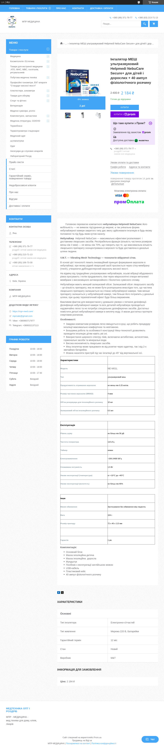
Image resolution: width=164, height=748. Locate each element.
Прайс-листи (16, 162)
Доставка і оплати (101, 8)
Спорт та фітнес (18, 100)
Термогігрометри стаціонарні (24, 131)
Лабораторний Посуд (20, 156)
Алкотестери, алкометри (22, 90)
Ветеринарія (16, 105)
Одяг (12, 146)
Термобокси (16, 126)
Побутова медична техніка (23, 77)
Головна (14, 8)
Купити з (125, 114)
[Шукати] (144, 24)
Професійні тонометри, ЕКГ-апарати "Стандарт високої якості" (28, 84)
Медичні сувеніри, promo (22, 111)
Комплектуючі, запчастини (23, 116)
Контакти (78, 8)
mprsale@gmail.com (22, 316)
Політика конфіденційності (104, 743)
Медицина (15, 56)
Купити (125, 107)
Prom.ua (97, 737)
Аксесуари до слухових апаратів (26, 151)
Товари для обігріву (20, 95)
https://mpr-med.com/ (23, 311)
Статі (12, 168)
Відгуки (13, 199)
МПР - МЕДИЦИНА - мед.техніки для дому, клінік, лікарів (21, 720)
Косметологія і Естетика (22, 61)
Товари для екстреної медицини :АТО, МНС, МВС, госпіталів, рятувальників (26, 69)
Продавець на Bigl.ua (82, 740)
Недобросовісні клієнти (22, 185)
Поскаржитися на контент (78, 743)
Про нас (61, 8)
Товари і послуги (36, 8)
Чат (150, 739)
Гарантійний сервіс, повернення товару (20, 177)
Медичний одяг (17, 136)
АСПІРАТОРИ (17, 141)
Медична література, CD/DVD (25, 121)
